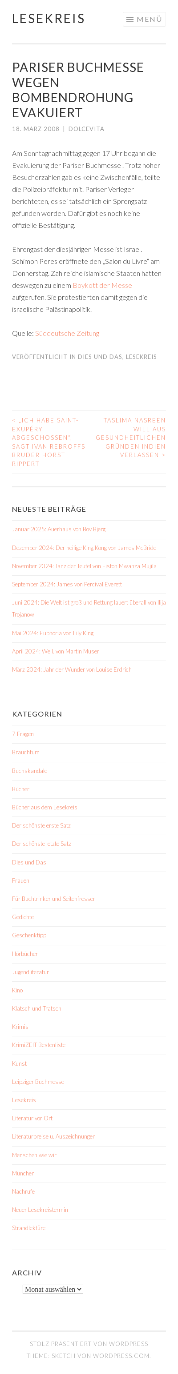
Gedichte (23, 916)
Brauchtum (26, 752)
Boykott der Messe (102, 285)
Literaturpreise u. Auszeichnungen (54, 1136)
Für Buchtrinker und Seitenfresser (53, 898)
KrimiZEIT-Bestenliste (38, 1044)
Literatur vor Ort (32, 1118)
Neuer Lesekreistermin (40, 1209)
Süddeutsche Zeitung (67, 333)
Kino (17, 990)
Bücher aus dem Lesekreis (44, 807)
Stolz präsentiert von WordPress (89, 1343)
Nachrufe (23, 1191)
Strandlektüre (28, 1227)
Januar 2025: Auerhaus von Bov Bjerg (58, 529)
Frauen (20, 880)
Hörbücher (25, 953)
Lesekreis (48, 18)
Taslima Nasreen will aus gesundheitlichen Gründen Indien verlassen (131, 437)
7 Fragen (23, 733)
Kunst (19, 1063)
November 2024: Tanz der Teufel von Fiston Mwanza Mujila (84, 566)
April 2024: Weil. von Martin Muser (55, 651)
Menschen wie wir (34, 1155)
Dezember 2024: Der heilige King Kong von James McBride (84, 547)
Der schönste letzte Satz (41, 843)
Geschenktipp (29, 935)
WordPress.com (121, 1355)
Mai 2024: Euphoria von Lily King (52, 633)
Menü (149, 19)
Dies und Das (100, 356)
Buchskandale (29, 770)
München (23, 1173)
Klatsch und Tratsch (36, 1008)
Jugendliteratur (30, 972)
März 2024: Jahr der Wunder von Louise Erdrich (72, 669)
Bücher (20, 789)
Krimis (20, 1026)
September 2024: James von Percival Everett (67, 584)
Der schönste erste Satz (41, 825)
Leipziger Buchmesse (38, 1081)
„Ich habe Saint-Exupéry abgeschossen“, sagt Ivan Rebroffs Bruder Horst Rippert (48, 442)
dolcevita (87, 128)
